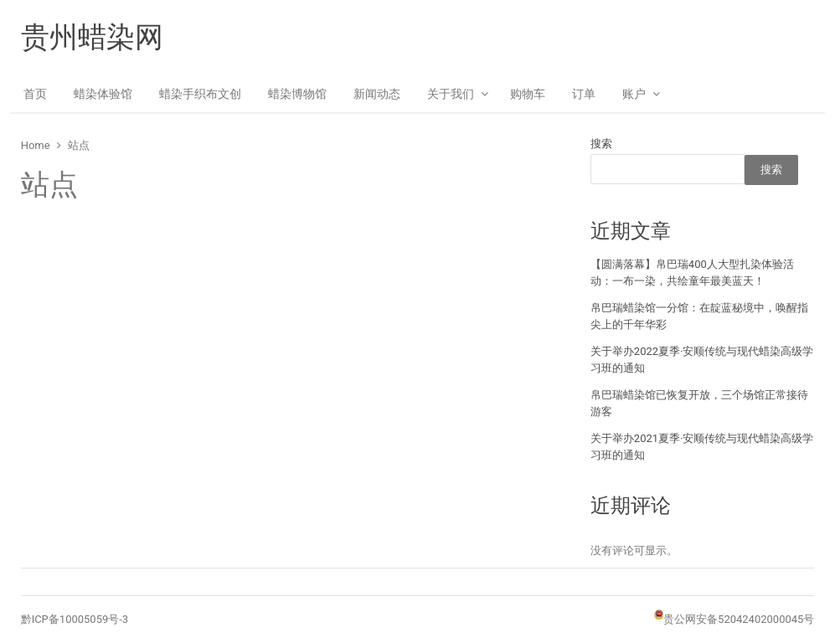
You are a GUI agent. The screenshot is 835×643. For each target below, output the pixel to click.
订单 (583, 93)
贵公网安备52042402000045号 (738, 619)
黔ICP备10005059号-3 (75, 619)
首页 (35, 93)
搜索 (601, 143)
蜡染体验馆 (103, 93)
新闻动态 (376, 93)
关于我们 (450, 93)
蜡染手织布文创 (200, 93)
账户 (634, 93)
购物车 (527, 93)
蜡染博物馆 (297, 93)
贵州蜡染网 (92, 37)
